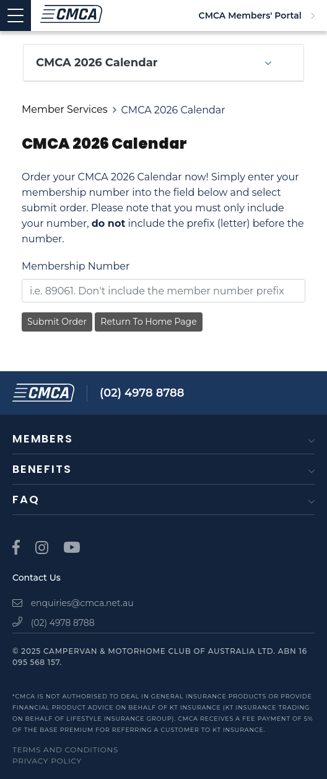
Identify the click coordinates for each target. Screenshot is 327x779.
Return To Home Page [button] (148, 321)
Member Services (65, 109)
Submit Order (57, 321)
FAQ (25, 499)
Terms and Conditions (65, 749)
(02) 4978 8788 (142, 393)
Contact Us (36, 577)
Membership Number (75, 266)
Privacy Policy (47, 760)
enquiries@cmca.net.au (73, 603)
